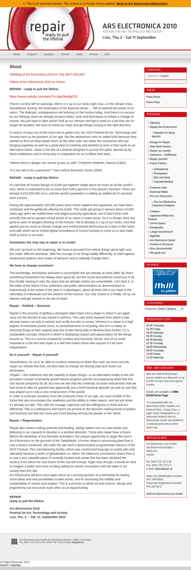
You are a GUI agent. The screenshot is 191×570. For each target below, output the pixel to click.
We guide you (158, 252)
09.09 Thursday (155, 350)
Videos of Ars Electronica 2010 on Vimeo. (38, 82)
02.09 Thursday (155, 325)
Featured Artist (158, 187)
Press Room (153, 96)
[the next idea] (162, 177)
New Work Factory (160, 146)
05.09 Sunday (154, 336)
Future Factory (158, 163)
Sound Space (157, 223)
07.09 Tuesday (154, 343)
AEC (107, 54)
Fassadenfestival (163, 181)
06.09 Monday (154, 339)
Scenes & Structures (161, 244)
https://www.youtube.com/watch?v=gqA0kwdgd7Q (43, 96)
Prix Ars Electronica (161, 196)
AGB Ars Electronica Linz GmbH (164, 493)
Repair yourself (158, 159)
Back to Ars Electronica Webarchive (142, 3)
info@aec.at (78, 542)
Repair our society (160, 150)
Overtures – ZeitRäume (163, 154)
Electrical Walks (159, 191)
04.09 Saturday (154, 332)
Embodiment (161, 169)
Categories (150, 308)
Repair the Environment (163, 127)
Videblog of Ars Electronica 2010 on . (48, 74)
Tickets (65, 54)
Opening (155, 122)
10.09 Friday (153, 353)
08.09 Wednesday (156, 346)
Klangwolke (156, 227)
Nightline (155, 236)
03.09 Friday (153, 329)
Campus (155, 211)
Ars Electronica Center (162, 240)
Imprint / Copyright (10, 565)
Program (32, 54)
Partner (93, 54)
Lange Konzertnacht (161, 231)
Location (49, 54)
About (16, 54)
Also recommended (161, 248)
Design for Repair (160, 142)
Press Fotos (153, 102)
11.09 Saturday (154, 357)
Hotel (79, 54)
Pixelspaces (160, 173)
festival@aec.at (163, 468)
